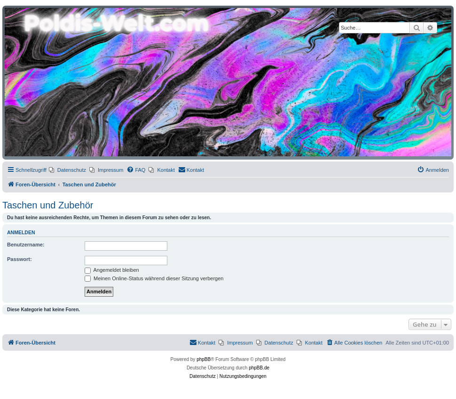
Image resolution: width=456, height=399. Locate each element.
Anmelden (21, 232)
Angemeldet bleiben (112, 270)
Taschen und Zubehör (47, 205)
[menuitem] (67, 170)
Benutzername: (25, 244)
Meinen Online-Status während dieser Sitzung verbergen (154, 278)
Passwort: (19, 259)
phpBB (204, 359)
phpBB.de (259, 367)
